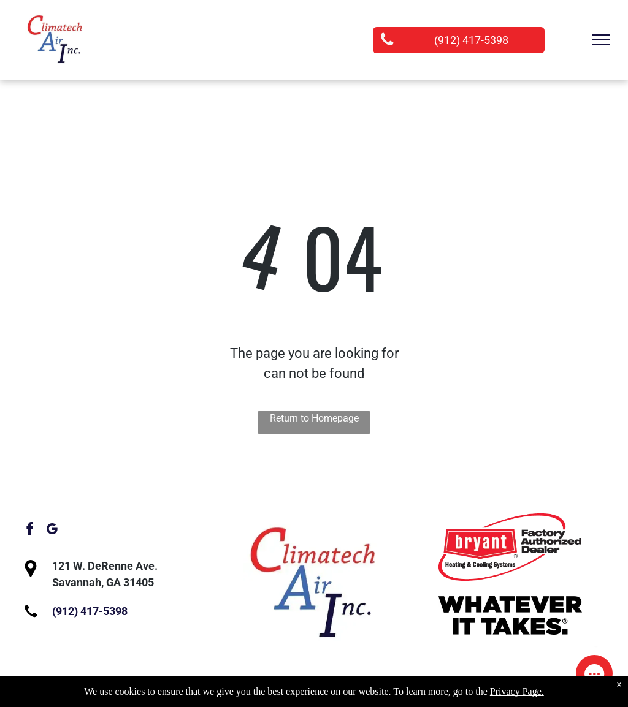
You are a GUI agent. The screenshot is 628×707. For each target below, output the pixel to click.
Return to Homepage (314, 418)
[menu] (601, 40)
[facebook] (29, 531)
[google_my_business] (51, 531)
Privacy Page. (517, 691)
